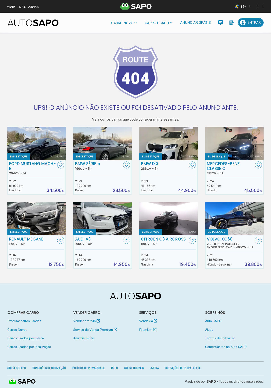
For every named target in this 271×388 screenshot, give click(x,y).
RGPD (114, 368)
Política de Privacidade (88, 368)
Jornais (33, 6)
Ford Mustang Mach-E (32, 168)
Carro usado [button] (157, 23)
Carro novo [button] (122, 23)
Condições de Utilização (49, 368)
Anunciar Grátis (195, 22)
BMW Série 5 (98, 165)
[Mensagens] (220, 22)
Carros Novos (17, 330)
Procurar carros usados (24, 321)
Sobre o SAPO (16, 368)
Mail (22, 6)
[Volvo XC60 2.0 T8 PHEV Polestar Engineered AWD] (234, 218)
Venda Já (148, 321)
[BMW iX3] (168, 143)
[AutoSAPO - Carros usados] (33, 22)
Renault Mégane (32, 241)
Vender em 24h (86, 321)
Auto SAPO (213, 321)
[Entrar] (251, 22)
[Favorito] (60, 164)
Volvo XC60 (230, 243)
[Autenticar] (257, 7)
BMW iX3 (164, 165)
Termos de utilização (220, 338)
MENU (11, 6)
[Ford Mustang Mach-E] (36, 143)
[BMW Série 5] (102, 143)
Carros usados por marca (25, 338)
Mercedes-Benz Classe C (230, 168)
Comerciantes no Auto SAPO (226, 347)
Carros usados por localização (29, 347)
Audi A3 (98, 241)
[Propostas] (231, 22)
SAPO (211, 382)
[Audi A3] (102, 218)
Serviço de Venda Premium (95, 330)
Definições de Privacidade (183, 368)
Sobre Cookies (134, 368)
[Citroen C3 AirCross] (168, 218)
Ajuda (209, 330)
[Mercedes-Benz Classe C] (234, 143)
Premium (147, 330)
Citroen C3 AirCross (164, 241)
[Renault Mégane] (36, 218)
